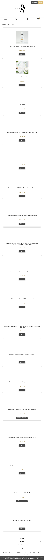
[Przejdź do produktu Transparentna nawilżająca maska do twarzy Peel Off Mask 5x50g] (22, 208)
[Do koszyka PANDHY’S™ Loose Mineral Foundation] (22, 529)
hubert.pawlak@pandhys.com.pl (22, 553)
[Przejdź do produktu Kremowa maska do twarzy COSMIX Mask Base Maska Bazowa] (22, 430)
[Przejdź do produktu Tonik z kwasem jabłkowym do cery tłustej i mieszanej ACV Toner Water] (22, 374)
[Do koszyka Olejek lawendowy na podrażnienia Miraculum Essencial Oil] (22, 362)
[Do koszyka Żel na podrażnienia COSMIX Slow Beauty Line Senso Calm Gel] (22, 196)
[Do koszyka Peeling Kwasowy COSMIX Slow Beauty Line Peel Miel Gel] (22, 54)
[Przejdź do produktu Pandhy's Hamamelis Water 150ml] (22, 485)
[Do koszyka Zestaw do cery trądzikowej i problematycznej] (22, 85)
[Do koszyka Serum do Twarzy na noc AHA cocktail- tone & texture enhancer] (22, 307)
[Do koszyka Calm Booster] (22, 113)
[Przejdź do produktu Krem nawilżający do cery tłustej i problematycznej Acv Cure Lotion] (22, 125)
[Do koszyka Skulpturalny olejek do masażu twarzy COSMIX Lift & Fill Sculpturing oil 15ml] (22, 473)
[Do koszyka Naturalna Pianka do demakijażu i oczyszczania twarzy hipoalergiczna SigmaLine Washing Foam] (22, 334)
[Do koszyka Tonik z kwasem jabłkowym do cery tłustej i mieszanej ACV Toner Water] (22, 390)
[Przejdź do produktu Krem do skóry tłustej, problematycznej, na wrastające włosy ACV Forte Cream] (22, 263)
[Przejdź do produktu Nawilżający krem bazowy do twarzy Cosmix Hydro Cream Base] (22, 402)
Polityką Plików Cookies (31, 557)
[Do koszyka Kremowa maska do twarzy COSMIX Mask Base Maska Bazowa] (22, 445)
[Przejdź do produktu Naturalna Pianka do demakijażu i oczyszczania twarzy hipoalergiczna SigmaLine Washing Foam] (22, 319)
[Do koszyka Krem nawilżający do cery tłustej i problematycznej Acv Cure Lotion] (22, 140)
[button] (5, 19)
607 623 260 (35, 552)
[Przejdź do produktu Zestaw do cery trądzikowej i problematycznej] (22, 67)
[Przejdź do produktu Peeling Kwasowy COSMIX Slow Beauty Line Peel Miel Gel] (22, 37)
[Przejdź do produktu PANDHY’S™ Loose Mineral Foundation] (22, 513)
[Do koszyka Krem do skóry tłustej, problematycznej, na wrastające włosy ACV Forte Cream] (22, 279)
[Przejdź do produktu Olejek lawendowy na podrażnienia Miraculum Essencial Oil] (22, 347)
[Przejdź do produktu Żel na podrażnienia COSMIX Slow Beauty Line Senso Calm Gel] (22, 180)
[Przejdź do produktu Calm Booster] (22, 97)
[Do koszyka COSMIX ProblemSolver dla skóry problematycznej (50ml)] (22, 168)
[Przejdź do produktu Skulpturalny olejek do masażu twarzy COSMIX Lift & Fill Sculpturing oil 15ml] (22, 457)
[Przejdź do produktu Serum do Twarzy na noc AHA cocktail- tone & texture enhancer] (22, 291)
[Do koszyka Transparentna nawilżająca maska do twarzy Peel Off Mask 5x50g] (22, 224)
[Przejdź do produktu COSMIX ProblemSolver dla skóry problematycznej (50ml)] (22, 152)
